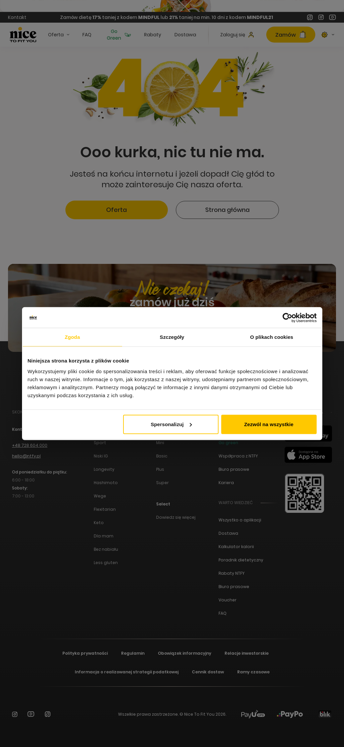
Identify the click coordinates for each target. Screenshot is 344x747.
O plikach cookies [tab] (271, 337)
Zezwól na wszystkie (269, 424)
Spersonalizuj (171, 424)
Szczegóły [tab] (172, 337)
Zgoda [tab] (72, 337)
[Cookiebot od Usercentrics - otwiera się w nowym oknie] (287, 318)
